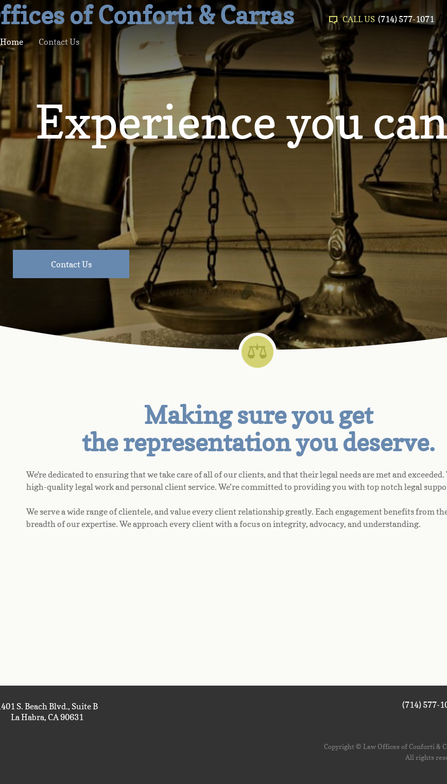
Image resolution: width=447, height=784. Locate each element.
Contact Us (59, 42)
